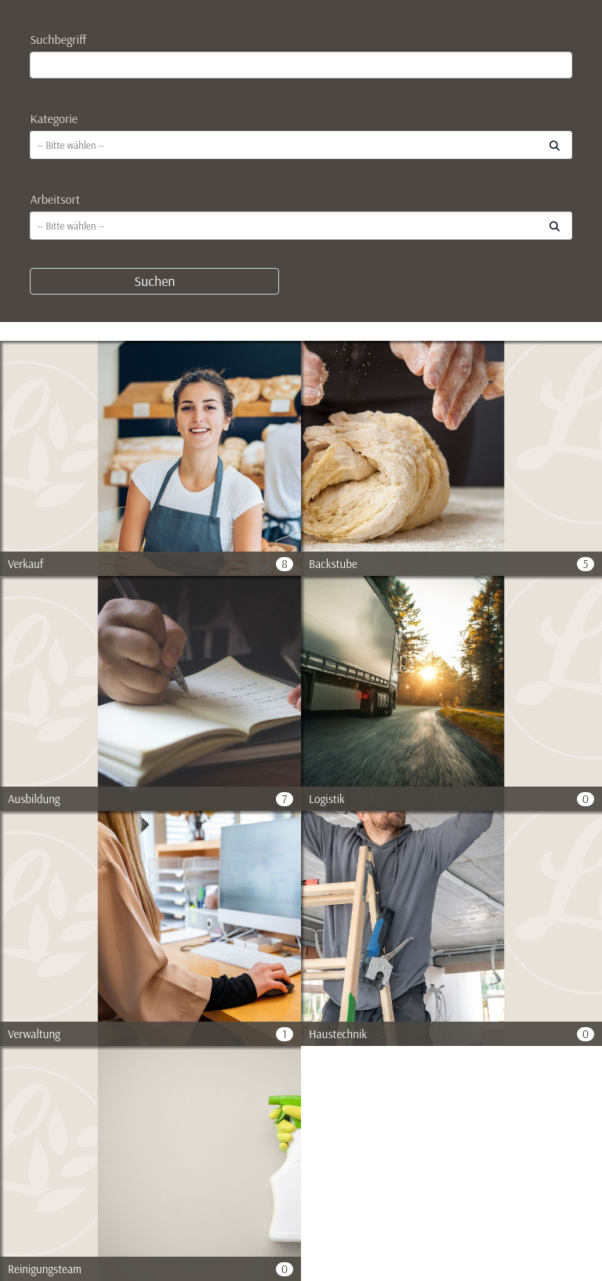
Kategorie (54, 118)
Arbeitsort (55, 199)
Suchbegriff (58, 39)
